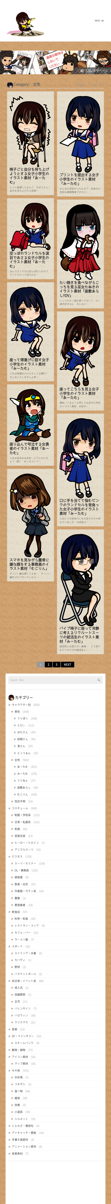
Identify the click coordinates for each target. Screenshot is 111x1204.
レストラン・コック (27, 925)
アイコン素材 (20, 1056)
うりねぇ (22, 780)
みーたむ (22, 773)
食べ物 (19, 1091)
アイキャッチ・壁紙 (24, 1132)
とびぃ (21, 725)
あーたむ (22, 766)
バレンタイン (23, 1008)
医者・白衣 (21, 884)
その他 (16, 1070)
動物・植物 (18, 1050)
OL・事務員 (22, 870)
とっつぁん (24, 753)
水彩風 (19, 1077)
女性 (17, 760)
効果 (17, 1105)
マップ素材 (21, 1063)
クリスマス (21, 1022)
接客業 (19, 877)
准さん (21, 746)
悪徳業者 (20, 905)
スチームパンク (24, 1043)
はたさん (22, 732)
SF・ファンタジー (23, 1036)
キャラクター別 (21, 704)
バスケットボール (25, 974)
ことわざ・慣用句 (22, 1125)
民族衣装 (20, 836)
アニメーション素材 (24, 1146)
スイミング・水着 (25, 953)
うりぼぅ (22, 718)
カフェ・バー (23, 932)
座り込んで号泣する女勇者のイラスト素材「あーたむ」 (29, 446)
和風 (17, 829)
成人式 (19, 987)
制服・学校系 (23, 815)
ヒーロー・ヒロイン (27, 842)
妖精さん (22, 739)
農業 (17, 898)
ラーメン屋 (21, 939)
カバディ (20, 960)
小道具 (19, 1112)
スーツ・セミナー (25, 863)
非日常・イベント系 (24, 981)
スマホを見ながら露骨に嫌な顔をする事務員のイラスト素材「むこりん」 (29, 561)
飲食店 (16, 912)
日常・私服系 (23, 822)
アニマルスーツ (24, 849)
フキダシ (20, 1084)
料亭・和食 (21, 918)
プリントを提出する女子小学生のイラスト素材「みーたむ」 (78, 179)
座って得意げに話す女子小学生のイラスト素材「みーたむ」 (29, 362)
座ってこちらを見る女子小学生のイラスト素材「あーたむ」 (78, 391)
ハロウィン (21, 1015)
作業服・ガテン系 (25, 891)
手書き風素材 (20, 1139)
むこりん (22, 794)
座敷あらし (24, 787)
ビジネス (17, 856)
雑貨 (17, 1098)
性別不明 (20, 801)
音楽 (14, 1029)
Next (67, 664)
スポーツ (17, 946)
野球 (17, 967)
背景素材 (17, 1153)
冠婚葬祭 (20, 994)
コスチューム (20, 808)
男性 (17, 711)
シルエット (21, 1119)
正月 (17, 1001)
